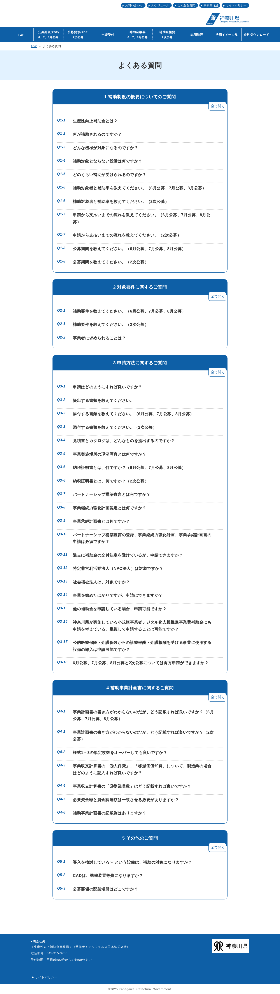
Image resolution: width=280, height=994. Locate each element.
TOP (34, 46)
